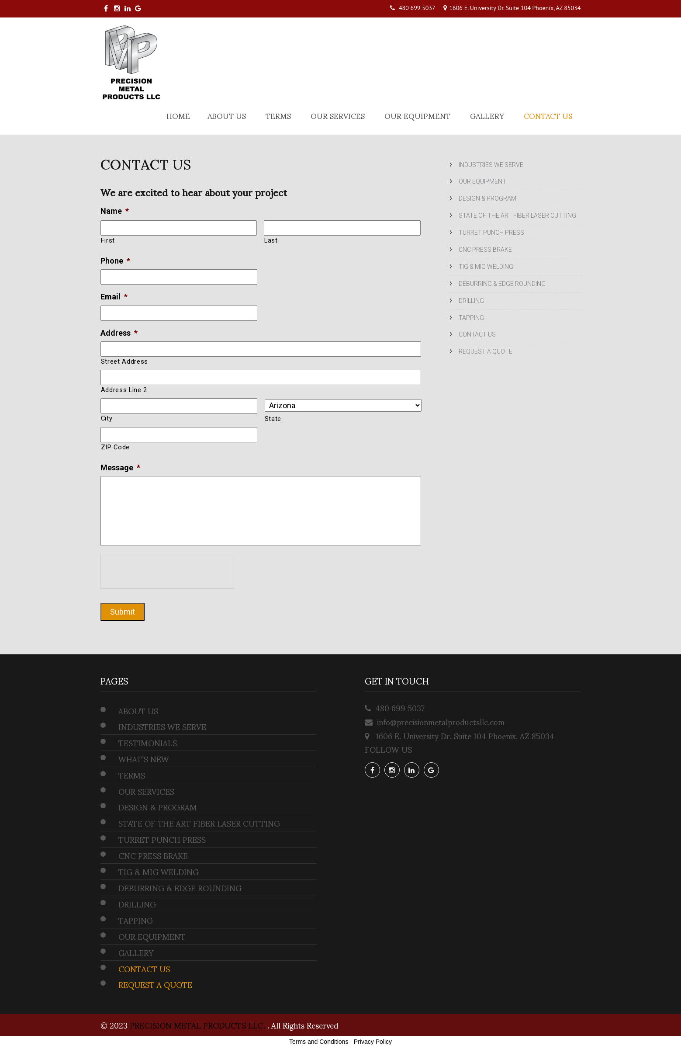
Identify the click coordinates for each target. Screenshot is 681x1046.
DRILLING (471, 300)
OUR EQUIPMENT (417, 115)
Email (114, 296)
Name (114, 210)
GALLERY (487, 115)
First (108, 240)
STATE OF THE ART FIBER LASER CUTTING (517, 215)
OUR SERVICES (338, 115)
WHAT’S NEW (143, 759)
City (107, 418)
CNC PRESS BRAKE (485, 249)
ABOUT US (226, 115)
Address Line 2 (124, 390)
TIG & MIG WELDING (486, 266)
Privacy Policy (373, 1041)
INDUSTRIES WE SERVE (491, 164)
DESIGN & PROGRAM (487, 198)
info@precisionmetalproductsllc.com (441, 721)
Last (271, 240)
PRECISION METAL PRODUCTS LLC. (198, 1024)
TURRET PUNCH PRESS (491, 232)
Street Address (124, 361)
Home (178, 115)
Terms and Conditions (318, 1041)
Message (120, 467)
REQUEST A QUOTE (485, 351)
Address (119, 332)
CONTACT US (548, 115)
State (273, 419)
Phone (115, 260)
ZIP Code (115, 447)
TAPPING (471, 317)
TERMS (278, 115)
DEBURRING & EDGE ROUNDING (502, 283)
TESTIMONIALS (147, 743)
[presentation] (166, 572)
